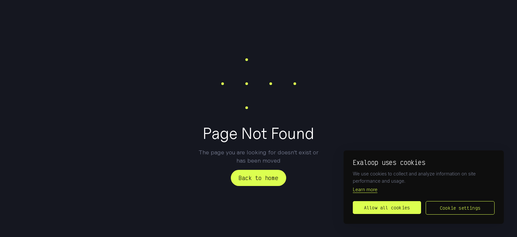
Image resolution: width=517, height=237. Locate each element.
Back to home (258, 177)
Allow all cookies (387, 207)
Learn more (365, 189)
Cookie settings (460, 208)
